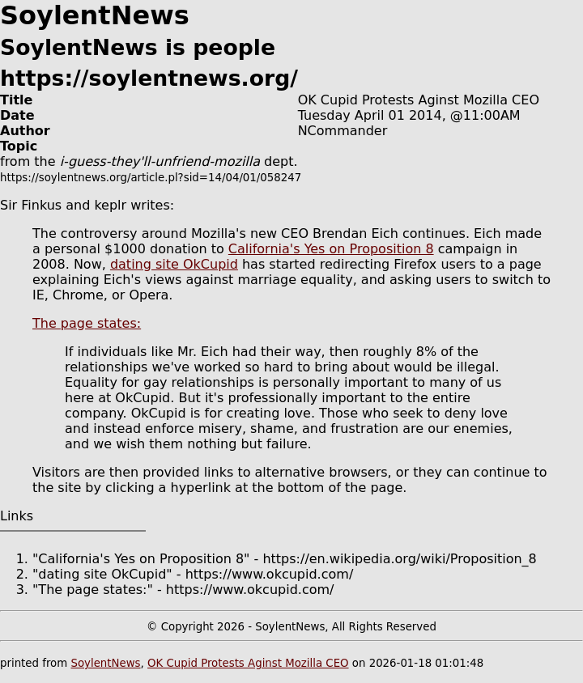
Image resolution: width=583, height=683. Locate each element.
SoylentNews (105, 663)
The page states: (86, 323)
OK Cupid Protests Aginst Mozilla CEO (248, 663)
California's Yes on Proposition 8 (331, 249)
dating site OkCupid (174, 264)
